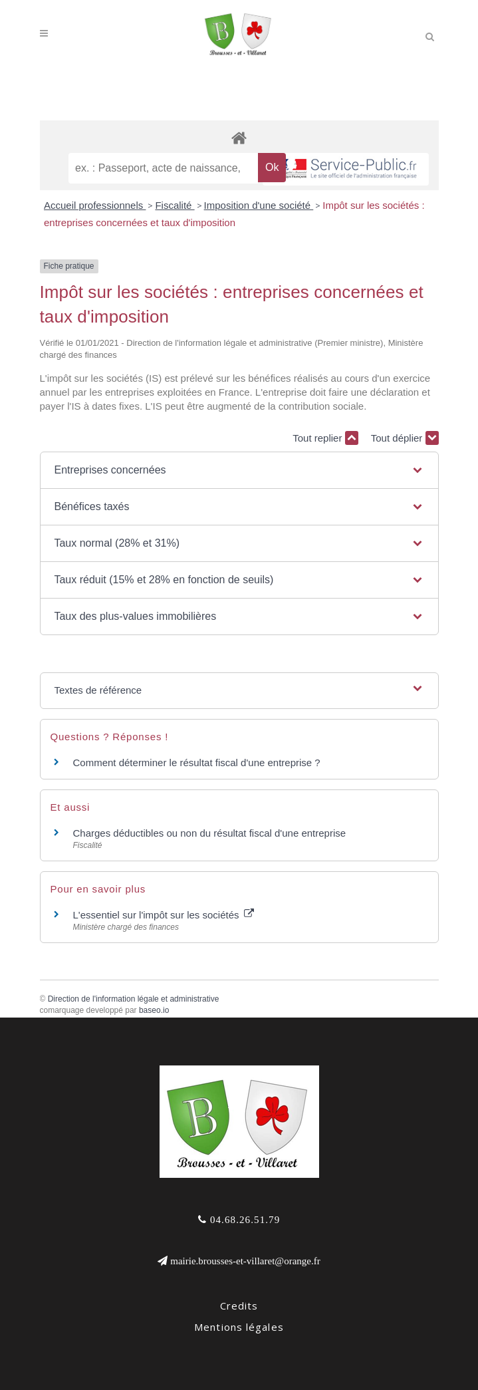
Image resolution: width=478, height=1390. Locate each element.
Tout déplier (405, 438)
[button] (238, 470)
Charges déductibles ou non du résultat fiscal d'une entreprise (209, 833)
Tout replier (325, 438)
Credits (239, 1305)
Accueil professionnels (95, 205)
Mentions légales (239, 1326)
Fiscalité (174, 205)
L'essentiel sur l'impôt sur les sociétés (163, 914)
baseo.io (154, 1010)
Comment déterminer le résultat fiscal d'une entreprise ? (196, 762)
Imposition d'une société (259, 205)
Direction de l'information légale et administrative (133, 999)
